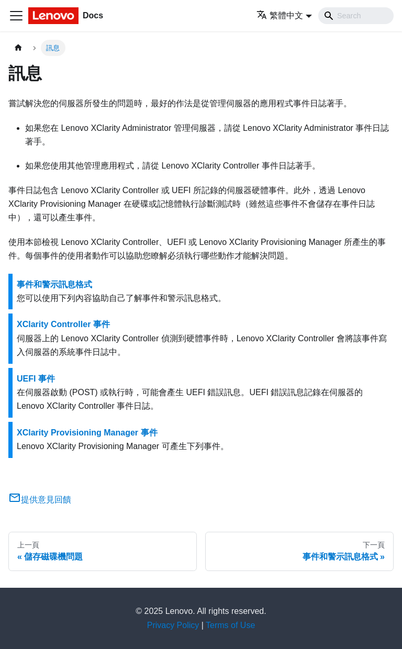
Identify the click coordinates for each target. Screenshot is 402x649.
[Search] (356, 15)
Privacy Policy (173, 625)
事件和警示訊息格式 (54, 284)
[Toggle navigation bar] (16, 16)
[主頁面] (18, 48)
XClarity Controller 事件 (63, 324)
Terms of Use (230, 625)
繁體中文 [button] (279, 15)
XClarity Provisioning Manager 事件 (87, 432)
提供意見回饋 (39, 499)
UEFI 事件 (36, 378)
